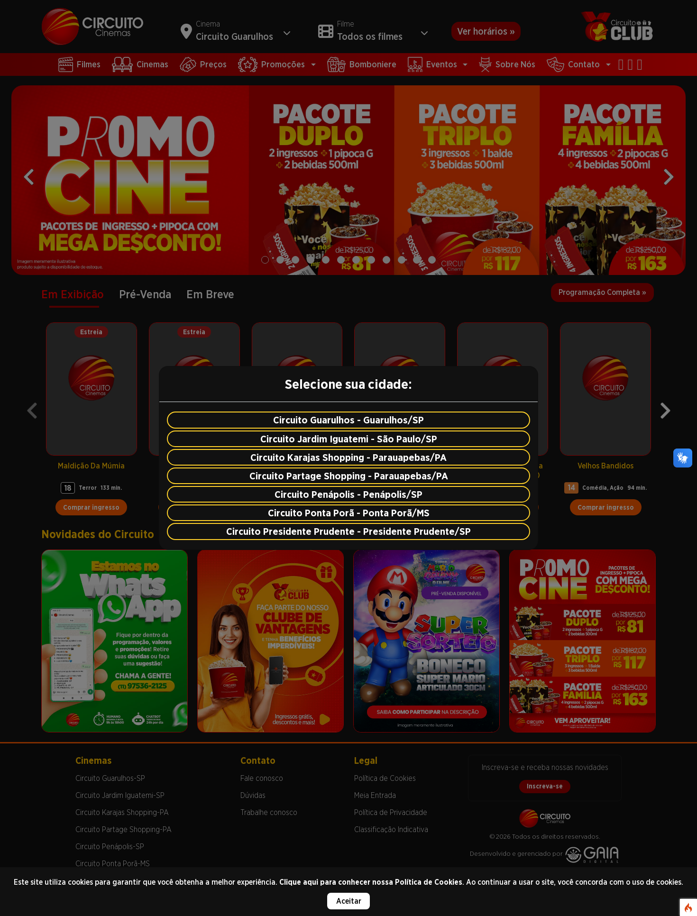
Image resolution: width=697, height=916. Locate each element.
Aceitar (348, 901)
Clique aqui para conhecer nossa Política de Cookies (370, 882)
